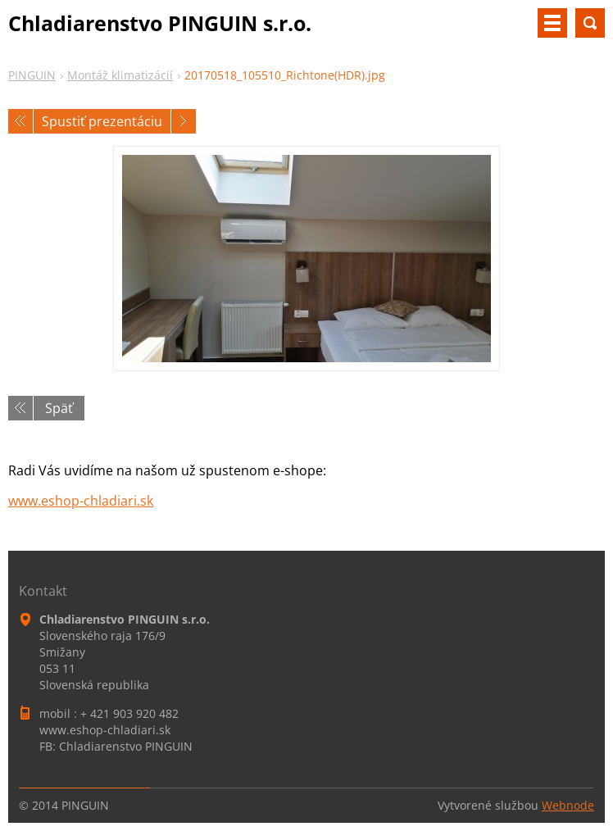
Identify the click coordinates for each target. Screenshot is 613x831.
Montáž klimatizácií (120, 75)
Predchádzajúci (20, 121)
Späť (59, 408)
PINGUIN (32, 75)
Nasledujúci (183, 121)
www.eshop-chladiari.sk (80, 501)
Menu (552, 23)
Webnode (568, 805)
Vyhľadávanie (590, 23)
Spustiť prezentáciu (102, 121)
